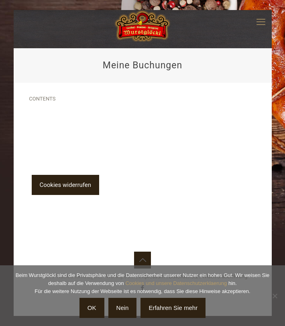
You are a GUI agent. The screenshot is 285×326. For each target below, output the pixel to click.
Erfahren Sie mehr (173, 307)
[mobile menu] (261, 22)
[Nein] (275, 296)
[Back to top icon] (142, 260)
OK (92, 307)
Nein (122, 307)
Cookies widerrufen (66, 185)
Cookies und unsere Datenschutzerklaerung (176, 283)
